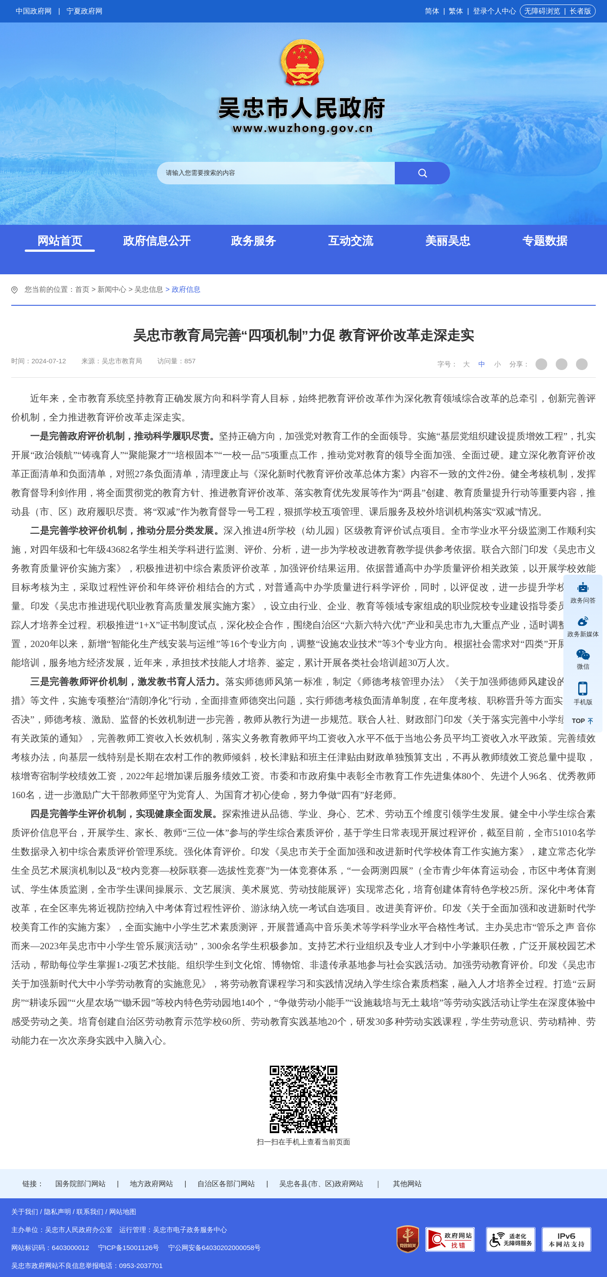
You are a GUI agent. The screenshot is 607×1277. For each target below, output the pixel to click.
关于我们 (24, 1211)
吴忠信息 (148, 289)
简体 (432, 11)
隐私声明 (57, 1211)
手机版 (583, 701)
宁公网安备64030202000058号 (214, 1247)
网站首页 (59, 240)
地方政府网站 (151, 1184)
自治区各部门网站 (226, 1184)
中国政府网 (34, 11)
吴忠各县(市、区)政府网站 (321, 1184)
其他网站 (407, 1184)
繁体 (456, 11)
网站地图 (122, 1211)
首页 (82, 289)
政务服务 (253, 240)
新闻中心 (112, 289)
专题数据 (544, 240)
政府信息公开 (157, 240)
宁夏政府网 (85, 11)
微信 (583, 666)
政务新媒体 (583, 634)
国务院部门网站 (80, 1184)
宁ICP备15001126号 (129, 1247)
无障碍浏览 (542, 11)
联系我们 (89, 1211)
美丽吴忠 (447, 240)
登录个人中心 (494, 11)
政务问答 (583, 600)
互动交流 (350, 240)
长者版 (580, 11)
